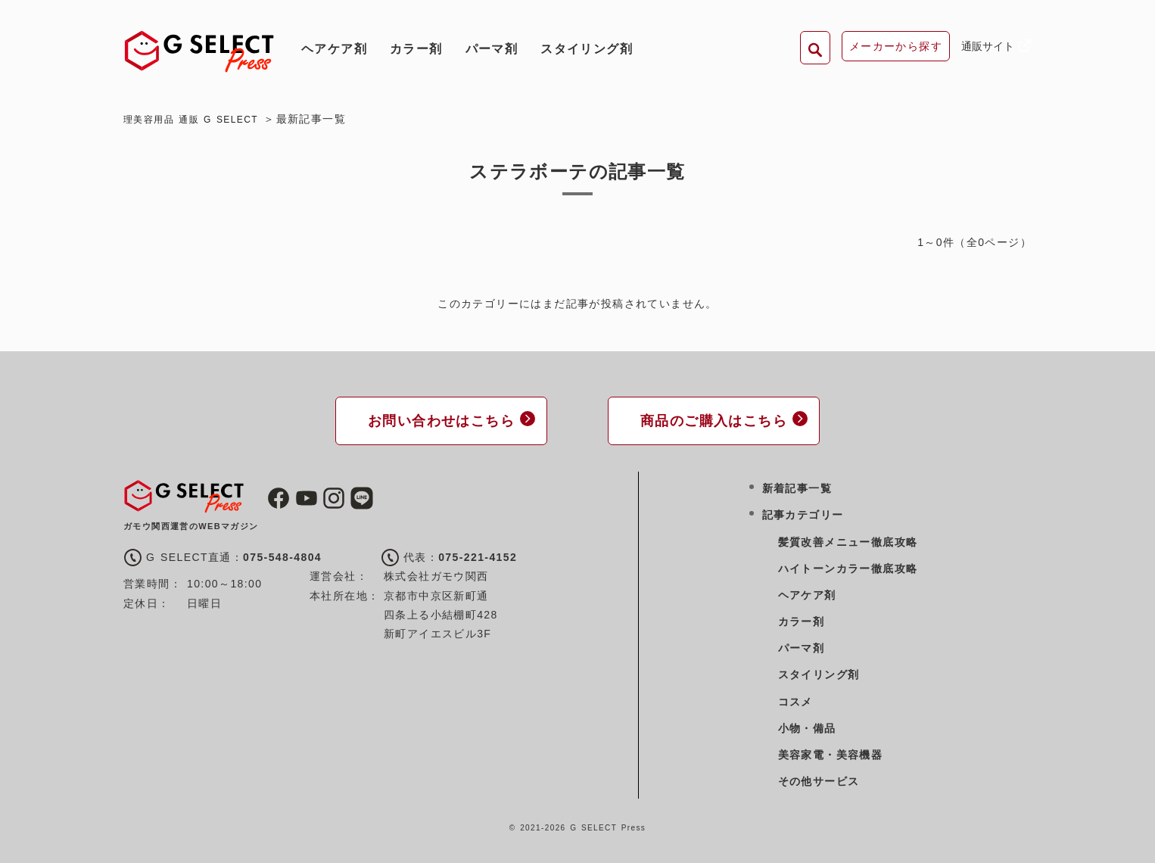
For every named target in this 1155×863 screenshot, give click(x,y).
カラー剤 (416, 48)
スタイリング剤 (586, 48)
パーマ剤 (491, 48)
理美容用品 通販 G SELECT (200, 119)
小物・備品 (807, 725)
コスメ (795, 699)
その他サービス (819, 779)
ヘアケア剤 (334, 48)
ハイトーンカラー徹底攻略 (848, 565)
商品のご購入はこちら (706, 419)
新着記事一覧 (797, 486)
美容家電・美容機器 (830, 752)
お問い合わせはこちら (434, 419)
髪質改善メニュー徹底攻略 (848, 539)
